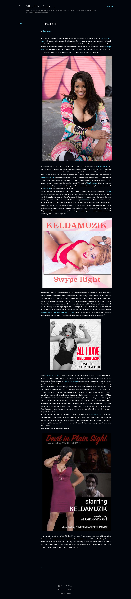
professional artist (47, 177)
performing (47, 188)
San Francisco (92, 183)
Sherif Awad (47, 31)
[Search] (110, 6)
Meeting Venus (40, 6)
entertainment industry (52, 375)
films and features (96, 414)
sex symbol (85, 200)
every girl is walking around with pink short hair (57, 312)
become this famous (70, 381)
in (79, 41)
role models (102, 166)
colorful (108, 191)
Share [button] (20, 23)
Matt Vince (70, 589)
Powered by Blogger (65, 586)
